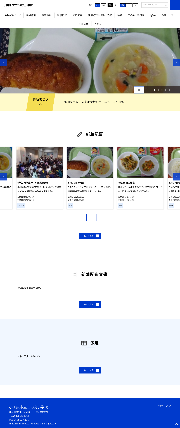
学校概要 (31, 15)
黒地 (110, 5)
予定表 (97, 23)
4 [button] (165, 90)
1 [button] (154, 90)
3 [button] (162, 90)
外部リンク (167, 15)
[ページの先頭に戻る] (176, 424)
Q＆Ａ (153, 15)
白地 (103, 5)
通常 (97, 5)
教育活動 (47, 15)
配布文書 (77, 15)
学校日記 (62, 15)
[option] (90, 60)
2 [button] (158, 90)
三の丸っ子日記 (136, 15)
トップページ (14, 15)
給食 (119, 15)
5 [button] (169, 90)
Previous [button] (3, 62)
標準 (122, 5)
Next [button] (176, 62)
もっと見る (88, 235)
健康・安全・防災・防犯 (100, 15)
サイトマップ (165, 405)
